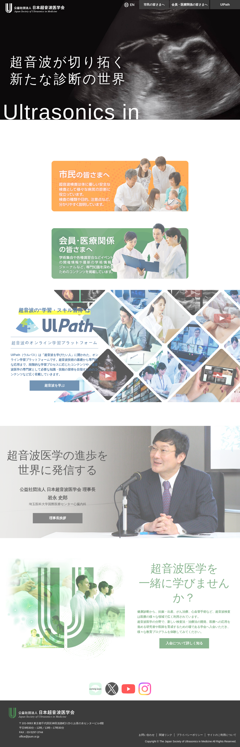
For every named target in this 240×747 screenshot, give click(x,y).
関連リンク (165, 734)
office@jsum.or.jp (29, 736)
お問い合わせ (146, 734)
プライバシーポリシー (190, 734)
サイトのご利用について (221, 734)
